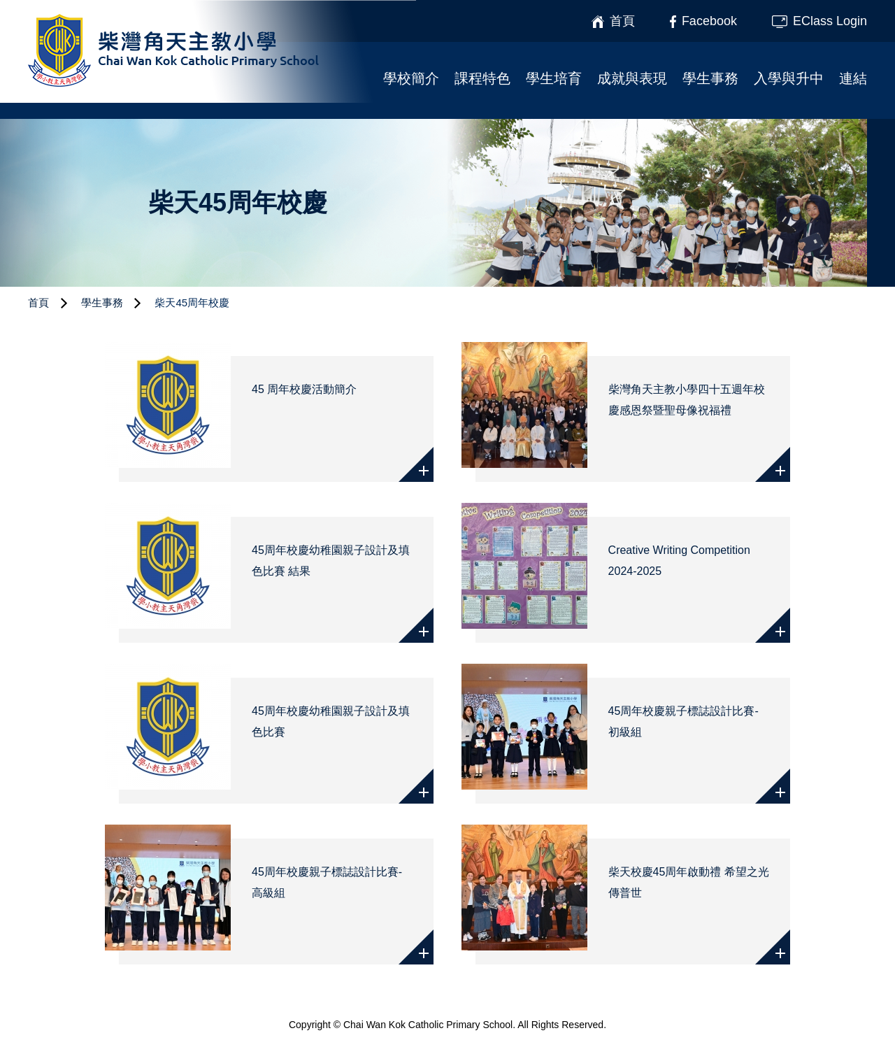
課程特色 (482, 78)
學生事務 (710, 78)
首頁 (38, 302)
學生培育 (554, 78)
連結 (853, 78)
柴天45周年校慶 (192, 302)
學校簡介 (411, 78)
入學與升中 (789, 78)
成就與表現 (632, 78)
